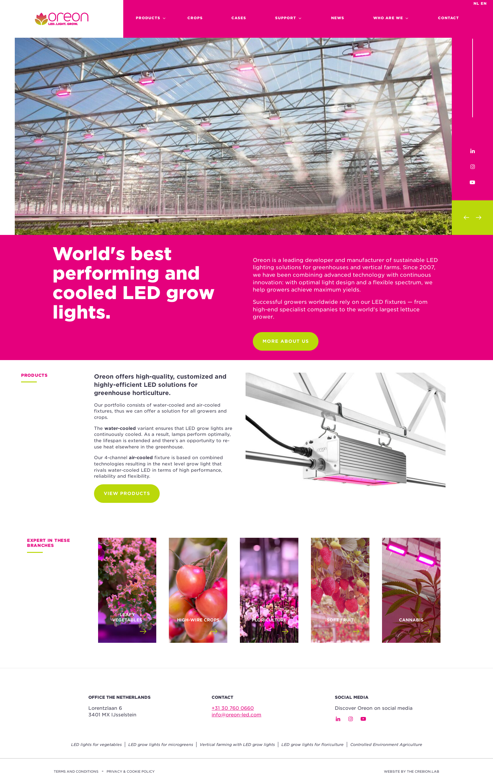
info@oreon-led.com (236, 715)
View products (127, 493)
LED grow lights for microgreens (160, 744)
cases (238, 18)
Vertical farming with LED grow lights (237, 744)
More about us (286, 341)
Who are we (388, 18)
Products (148, 18)
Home (61, 19)
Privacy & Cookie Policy (131, 771)
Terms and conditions (76, 771)
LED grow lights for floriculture (312, 744)
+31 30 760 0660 (233, 708)
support (285, 18)
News (337, 18)
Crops (195, 18)
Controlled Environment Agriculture (386, 744)
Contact (448, 18)
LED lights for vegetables (96, 744)
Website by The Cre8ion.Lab (411, 771)
